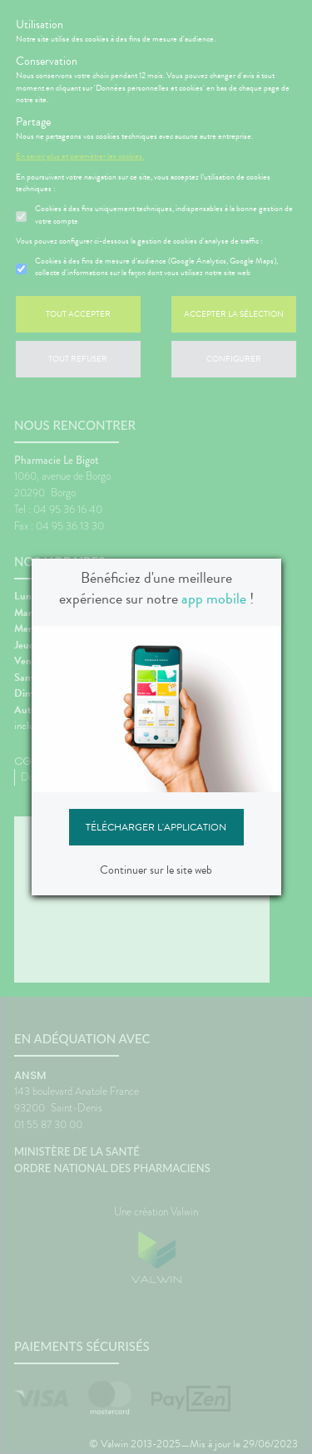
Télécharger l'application (156, 827)
